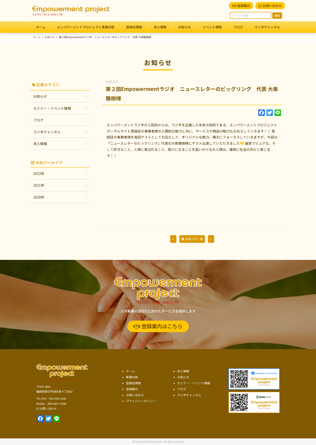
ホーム (40, 27)
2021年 (38, 185)
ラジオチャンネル (267, 27)
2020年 (38, 197)
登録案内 (241, 5)
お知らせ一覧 (192, 239)
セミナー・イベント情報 (52, 108)
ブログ (238, 27)
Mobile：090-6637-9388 (51, 404)
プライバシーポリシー (141, 401)
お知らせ (184, 27)
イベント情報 (212, 27)
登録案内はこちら (158, 326)
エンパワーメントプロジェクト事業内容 (85, 27)
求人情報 (160, 27)
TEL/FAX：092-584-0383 (51, 398)
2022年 (38, 173)
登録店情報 (134, 27)
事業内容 (132, 377)
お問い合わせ (270, 5)
